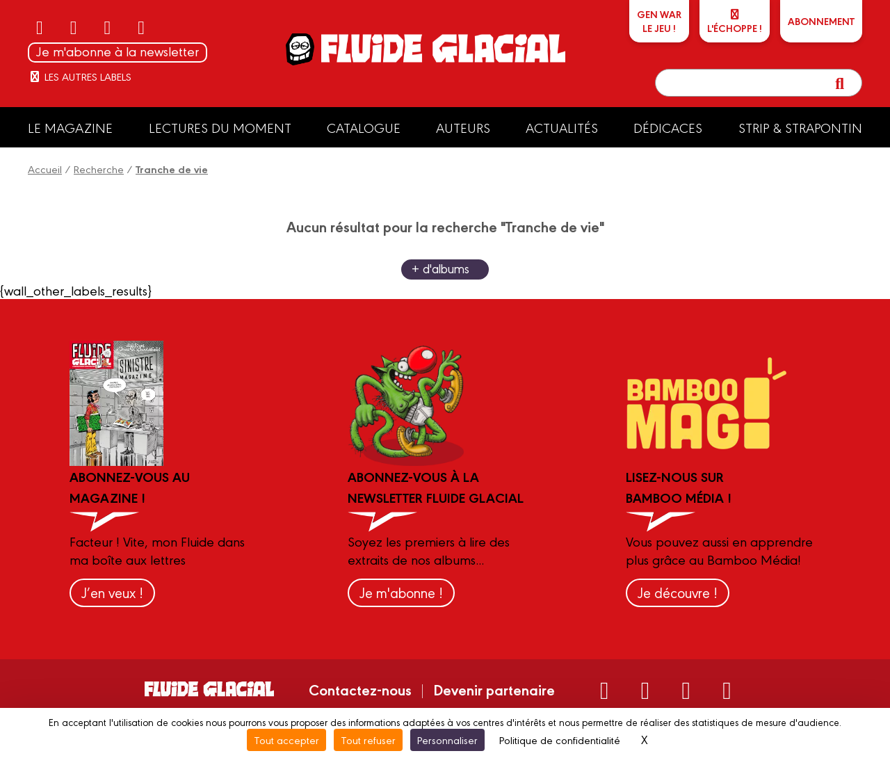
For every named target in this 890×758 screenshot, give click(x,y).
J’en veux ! (112, 592)
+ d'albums (440, 268)
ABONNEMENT (821, 21)
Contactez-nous (360, 689)
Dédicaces (667, 127)
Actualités (562, 127)
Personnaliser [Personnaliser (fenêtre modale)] (447, 739)
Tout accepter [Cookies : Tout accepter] (286, 739)
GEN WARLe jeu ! (659, 21)
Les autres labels (79, 76)
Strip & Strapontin (800, 127)
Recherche (99, 168)
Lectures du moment (220, 127)
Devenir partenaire (494, 689)
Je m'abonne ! (401, 592)
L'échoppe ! (734, 22)
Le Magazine (70, 127)
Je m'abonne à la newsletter (117, 51)
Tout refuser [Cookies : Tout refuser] (368, 739)
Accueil (45, 168)
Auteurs (463, 127)
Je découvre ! (678, 592)
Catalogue (363, 127)
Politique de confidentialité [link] (559, 739)
